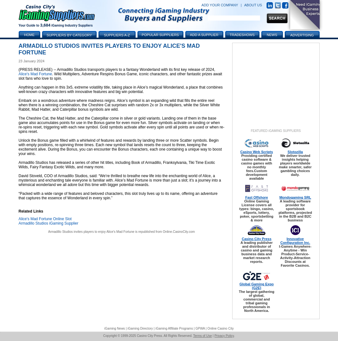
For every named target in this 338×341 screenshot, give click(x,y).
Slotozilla (295, 152)
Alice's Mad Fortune (35, 74)
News (272, 35)
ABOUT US (253, 5)
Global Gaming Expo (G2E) (256, 286)
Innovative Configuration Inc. (295, 241)
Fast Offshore (256, 197)
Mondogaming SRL (295, 197)
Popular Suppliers (160, 35)
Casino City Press (256, 239)
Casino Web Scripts (256, 152)
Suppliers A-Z (117, 35)
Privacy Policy (224, 336)
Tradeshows (242, 35)
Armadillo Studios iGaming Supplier (49, 223)
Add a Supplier (204, 35)
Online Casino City (220, 328)
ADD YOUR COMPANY (219, 5)
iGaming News (114, 328)
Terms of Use (202, 336)
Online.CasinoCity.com (179, 231)
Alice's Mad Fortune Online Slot (45, 219)
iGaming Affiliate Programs (174, 328)
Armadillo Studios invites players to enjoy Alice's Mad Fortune (91, 231)
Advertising (302, 35)
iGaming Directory (140, 328)
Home (29, 35)
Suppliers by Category (69, 35)
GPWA (200, 328)
